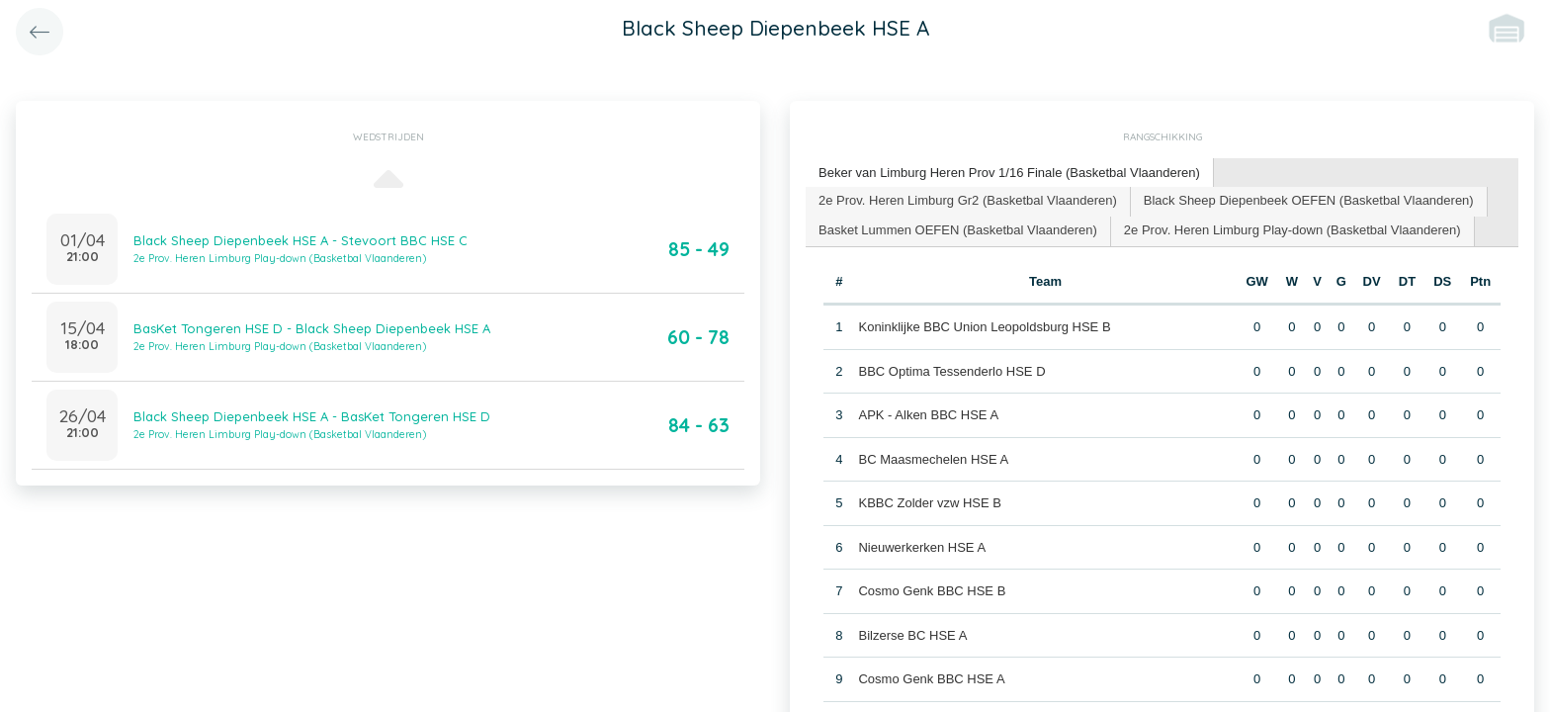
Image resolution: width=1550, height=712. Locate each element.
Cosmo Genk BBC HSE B (931, 590)
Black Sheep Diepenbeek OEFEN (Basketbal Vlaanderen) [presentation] (1309, 200)
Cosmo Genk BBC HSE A (931, 678)
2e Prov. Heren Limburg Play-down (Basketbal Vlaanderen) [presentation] (1292, 229)
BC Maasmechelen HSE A (933, 459)
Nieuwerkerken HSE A (922, 547)
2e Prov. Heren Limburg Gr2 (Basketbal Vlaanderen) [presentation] (967, 200)
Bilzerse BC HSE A (912, 635)
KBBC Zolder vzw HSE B (929, 502)
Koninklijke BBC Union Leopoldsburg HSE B (984, 326)
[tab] (1010, 173)
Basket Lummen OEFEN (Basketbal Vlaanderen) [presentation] (957, 229)
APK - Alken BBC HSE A (928, 414)
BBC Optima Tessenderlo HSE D (951, 371)
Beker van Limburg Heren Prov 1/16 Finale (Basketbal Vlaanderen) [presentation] (1009, 172)
